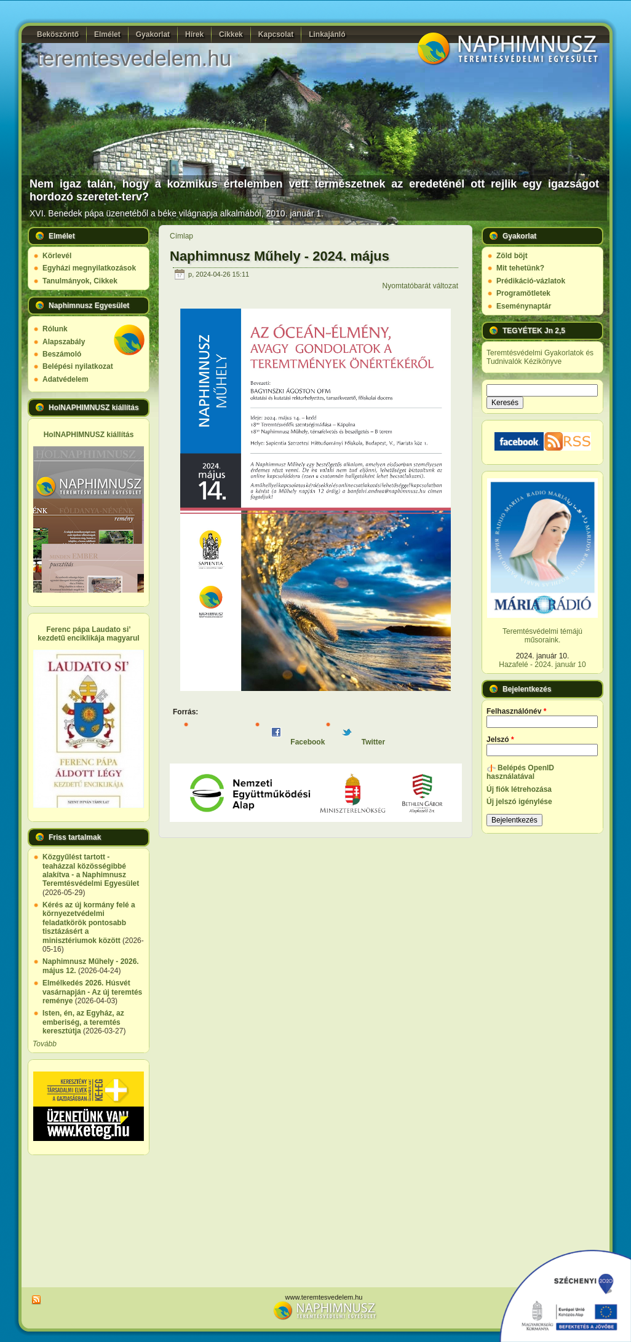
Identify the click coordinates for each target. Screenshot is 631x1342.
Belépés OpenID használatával (520, 772)
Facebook (298, 742)
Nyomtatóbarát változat (420, 286)
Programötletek (523, 293)
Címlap (181, 236)
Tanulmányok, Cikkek (79, 281)
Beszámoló (61, 354)
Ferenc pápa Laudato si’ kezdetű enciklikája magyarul (88, 633)
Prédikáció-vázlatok (530, 281)
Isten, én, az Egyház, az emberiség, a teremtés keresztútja (83, 1022)
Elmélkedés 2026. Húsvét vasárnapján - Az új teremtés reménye (92, 992)
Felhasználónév (516, 711)
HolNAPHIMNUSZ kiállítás (89, 434)
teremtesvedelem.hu (133, 58)
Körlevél (56, 255)
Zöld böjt (512, 255)
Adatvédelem (65, 379)
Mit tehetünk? (520, 268)
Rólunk (55, 329)
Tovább (45, 1044)
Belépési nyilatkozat (77, 366)
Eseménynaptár (523, 306)
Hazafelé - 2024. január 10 (542, 664)
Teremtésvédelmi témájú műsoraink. (542, 635)
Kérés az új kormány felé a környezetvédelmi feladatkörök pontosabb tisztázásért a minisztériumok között (88, 923)
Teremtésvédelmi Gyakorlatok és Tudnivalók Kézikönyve (539, 357)
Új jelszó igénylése (519, 801)
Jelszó (500, 739)
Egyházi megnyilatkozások (89, 268)
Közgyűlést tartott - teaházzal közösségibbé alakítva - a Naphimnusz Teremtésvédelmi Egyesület (90, 870)
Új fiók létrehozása (519, 789)
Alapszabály (63, 341)
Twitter (363, 742)
